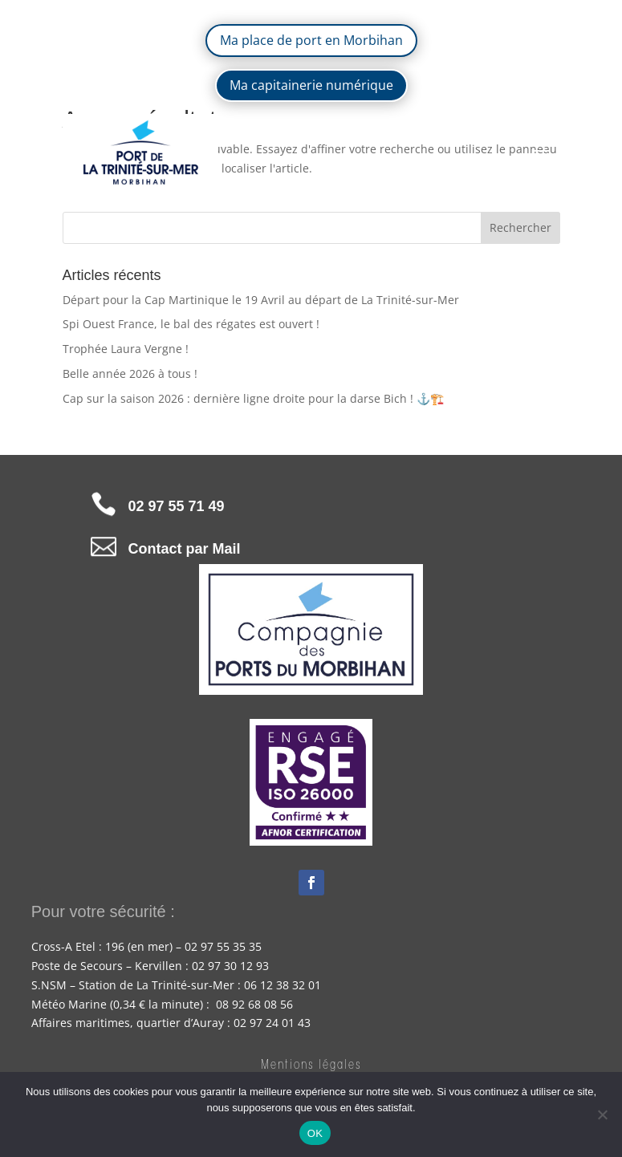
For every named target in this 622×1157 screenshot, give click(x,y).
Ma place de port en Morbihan (311, 40)
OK (315, 1133)
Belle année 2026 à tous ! (130, 373)
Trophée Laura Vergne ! (126, 348)
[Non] (602, 1114)
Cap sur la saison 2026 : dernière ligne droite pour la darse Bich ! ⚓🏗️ (253, 398)
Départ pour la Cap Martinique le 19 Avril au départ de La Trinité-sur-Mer (261, 299)
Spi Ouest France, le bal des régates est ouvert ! (191, 323)
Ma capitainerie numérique (311, 85)
